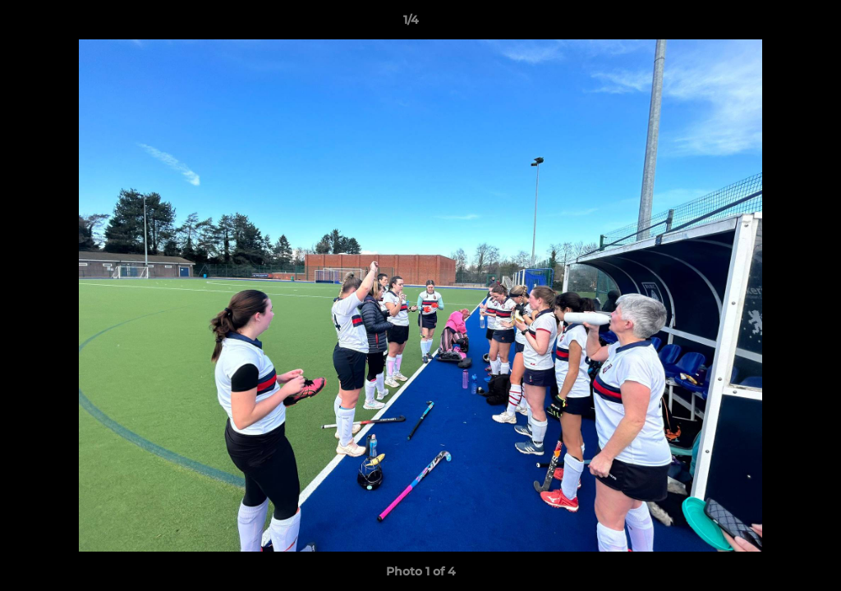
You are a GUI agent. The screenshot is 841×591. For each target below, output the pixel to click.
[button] (772, 23)
